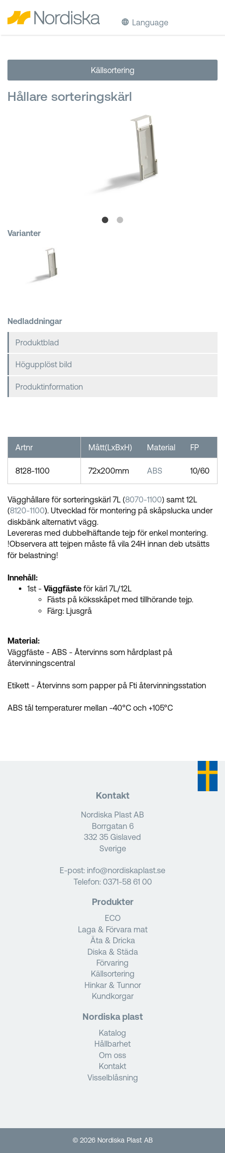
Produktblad (37, 342)
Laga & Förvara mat (113, 929)
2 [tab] (120, 220)
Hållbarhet (112, 1043)
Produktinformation (49, 386)
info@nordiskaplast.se (126, 870)
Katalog (112, 1032)
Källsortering (113, 70)
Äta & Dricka (112, 940)
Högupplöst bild (43, 364)
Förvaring (112, 962)
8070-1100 (143, 499)
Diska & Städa (112, 951)
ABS (154, 470)
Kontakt (112, 1066)
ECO (113, 917)
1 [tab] (105, 220)
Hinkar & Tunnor (112, 985)
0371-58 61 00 (127, 881)
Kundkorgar (113, 995)
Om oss (112, 1055)
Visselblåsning (112, 1077)
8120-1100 (27, 510)
